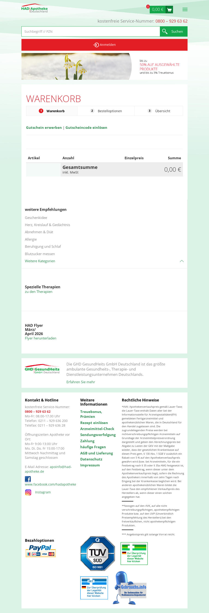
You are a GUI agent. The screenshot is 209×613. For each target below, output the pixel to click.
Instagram (38, 492)
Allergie (31, 239)
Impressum (90, 465)
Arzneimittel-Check (97, 428)
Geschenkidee (36, 217)
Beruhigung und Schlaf (43, 246)
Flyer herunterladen (40, 338)
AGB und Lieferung (96, 453)
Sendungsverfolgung (97, 434)
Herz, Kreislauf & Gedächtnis (47, 224)
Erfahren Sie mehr (80, 382)
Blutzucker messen (40, 253)
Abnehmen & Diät (39, 232)
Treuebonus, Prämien (91, 414)
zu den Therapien (38, 291)
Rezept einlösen (94, 422)
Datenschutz (91, 459)
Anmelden (104, 44)
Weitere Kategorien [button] (40, 261)
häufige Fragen (93, 447)
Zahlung (87, 441)
